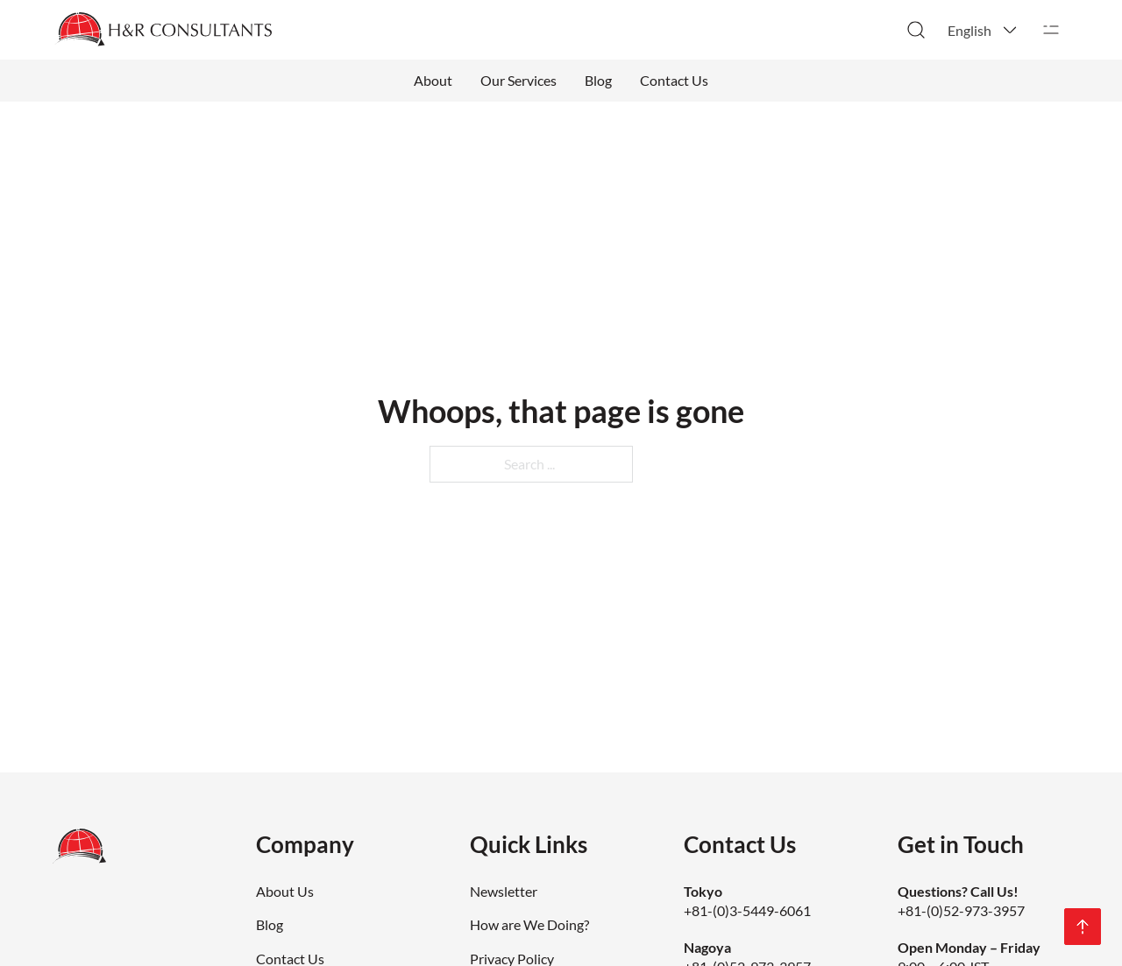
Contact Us (674, 80)
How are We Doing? (529, 924)
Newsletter (503, 891)
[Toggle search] (916, 29)
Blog (598, 80)
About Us (285, 891)
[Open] (1051, 29)
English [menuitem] (969, 30)
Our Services (518, 80)
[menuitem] (983, 30)
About (433, 80)
